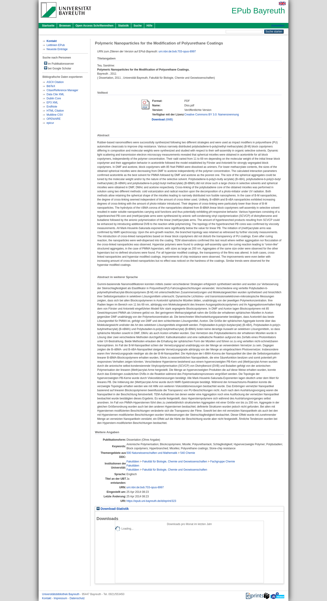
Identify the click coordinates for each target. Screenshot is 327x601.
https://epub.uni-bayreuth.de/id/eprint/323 (151, 501)
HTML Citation (55, 110)
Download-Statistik (113, 509)
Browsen (65, 25)
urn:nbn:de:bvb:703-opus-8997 (177, 51)
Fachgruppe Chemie (222, 461)
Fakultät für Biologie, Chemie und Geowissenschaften (174, 461)
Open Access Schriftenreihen (94, 25)
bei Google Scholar (57, 68)
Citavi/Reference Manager (62, 90)
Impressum (61, 598)
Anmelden (277, 25)
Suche (138, 25)
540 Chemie (187, 452)
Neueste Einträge (57, 49)
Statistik (123, 25)
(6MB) (162, 119)
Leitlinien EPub (56, 45)
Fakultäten (132, 461)
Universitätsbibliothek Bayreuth (61, 594)
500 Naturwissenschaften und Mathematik (151, 452)
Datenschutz (77, 598)
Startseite (48, 25)
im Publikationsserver (59, 63)
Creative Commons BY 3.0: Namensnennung (211, 114)
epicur (50, 123)
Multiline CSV (55, 114)
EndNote (52, 106)
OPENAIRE (54, 118)
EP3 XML (52, 102)
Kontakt (47, 598)
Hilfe (149, 25)
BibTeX (51, 86)
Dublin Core (54, 98)
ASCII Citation (55, 82)
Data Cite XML (55, 94)
